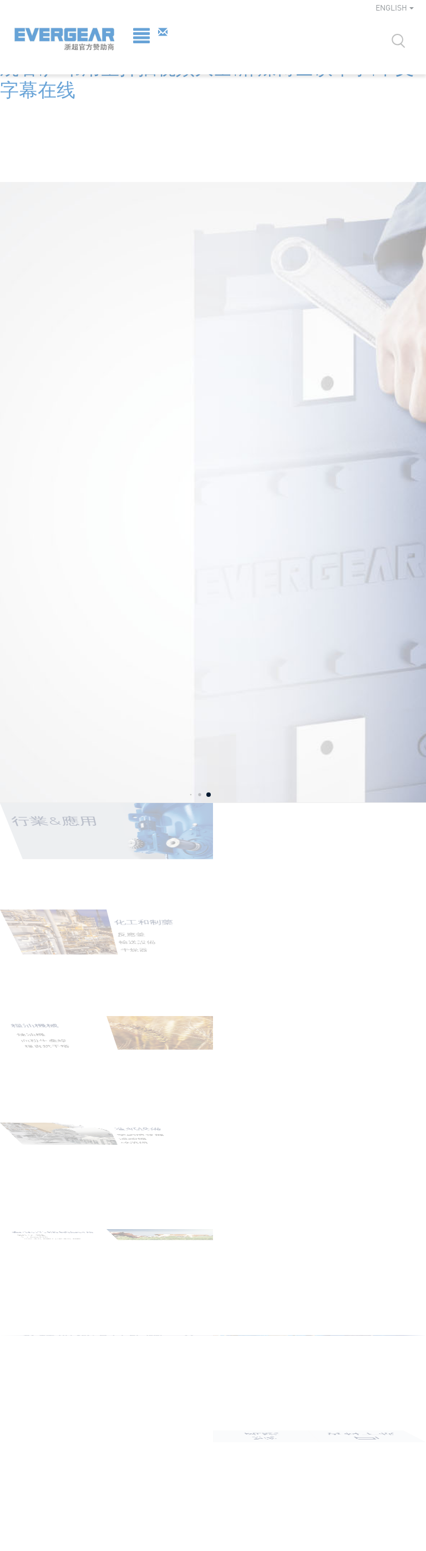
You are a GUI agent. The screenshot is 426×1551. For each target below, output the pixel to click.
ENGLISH (395, 7)
